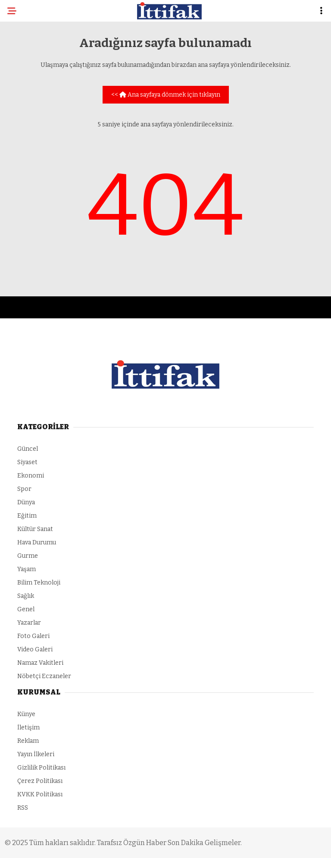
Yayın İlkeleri (35, 754)
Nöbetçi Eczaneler (44, 676)
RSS (22, 807)
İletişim (28, 727)
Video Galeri (35, 649)
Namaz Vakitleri (40, 662)
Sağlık (25, 596)
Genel (25, 609)
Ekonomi (30, 475)
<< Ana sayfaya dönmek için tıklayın (165, 94)
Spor (24, 489)
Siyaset (27, 462)
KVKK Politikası (39, 794)
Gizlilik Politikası (41, 767)
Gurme (27, 555)
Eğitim (27, 515)
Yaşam (26, 569)
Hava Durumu (36, 542)
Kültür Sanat (35, 529)
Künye (26, 714)
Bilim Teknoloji (38, 582)
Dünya (26, 502)
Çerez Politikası (39, 781)
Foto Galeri (33, 636)
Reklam (28, 741)
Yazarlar (29, 622)
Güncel (27, 449)
